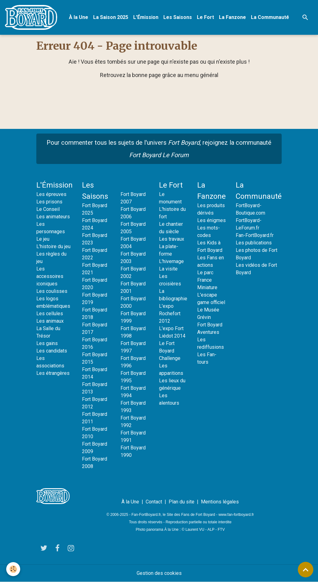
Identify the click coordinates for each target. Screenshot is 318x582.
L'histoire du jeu (53, 246)
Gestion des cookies (159, 573)
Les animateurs (53, 217)
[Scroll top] (305, 569)
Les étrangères (53, 373)
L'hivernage (171, 261)
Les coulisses (51, 291)
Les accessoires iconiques (49, 276)
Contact (154, 502)
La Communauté (270, 17)
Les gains (47, 343)
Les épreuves (51, 194)
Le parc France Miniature (207, 280)
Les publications (254, 243)
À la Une (78, 17)
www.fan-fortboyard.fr (236, 514)
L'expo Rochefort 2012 (169, 313)
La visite (168, 269)
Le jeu (42, 239)
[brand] (32, 17)
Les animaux (50, 321)
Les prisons (49, 202)
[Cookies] (13, 569)
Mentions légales (220, 502)
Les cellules (49, 313)
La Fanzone (232, 17)
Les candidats (51, 351)
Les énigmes (211, 220)
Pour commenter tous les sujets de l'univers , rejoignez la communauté (159, 149)
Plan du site (181, 502)
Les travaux (171, 239)
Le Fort (205, 17)
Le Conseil (48, 209)
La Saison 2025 (110, 17)
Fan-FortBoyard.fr (255, 235)
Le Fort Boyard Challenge (169, 350)
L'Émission (145, 17)
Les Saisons (177, 17)
